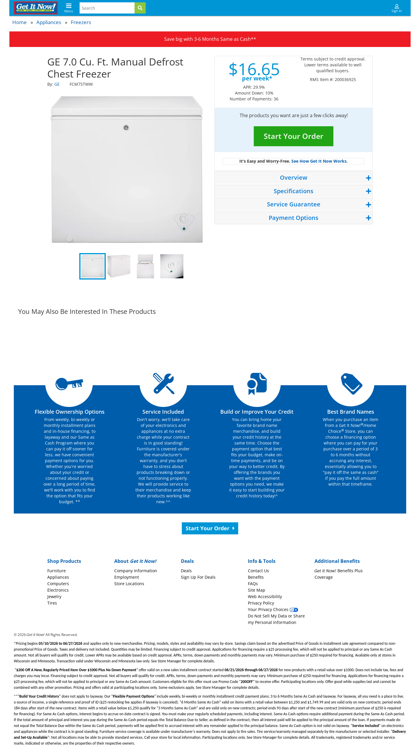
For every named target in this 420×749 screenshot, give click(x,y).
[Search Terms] (107, 8)
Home (19, 22)
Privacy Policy (261, 603)
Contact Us (258, 570)
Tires (52, 603)
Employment (126, 577)
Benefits (256, 577)
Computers (58, 583)
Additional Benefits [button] (337, 561)
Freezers (81, 22)
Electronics (58, 590)
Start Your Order (293, 136)
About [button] (135, 561)
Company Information (135, 570)
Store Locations (129, 583)
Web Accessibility (265, 596)
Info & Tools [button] (261, 561)
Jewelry (54, 596)
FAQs (253, 583)
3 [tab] (145, 266)
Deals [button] (187, 561)
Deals (186, 570)
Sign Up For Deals (198, 577)
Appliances (48, 22)
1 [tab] (92, 266)
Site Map (256, 590)
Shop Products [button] (64, 561)
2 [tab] (119, 266)
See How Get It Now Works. (319, 161)
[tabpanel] (126, 169)
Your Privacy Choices (273, 609)
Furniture (56, 570)
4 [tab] (172, 266)
